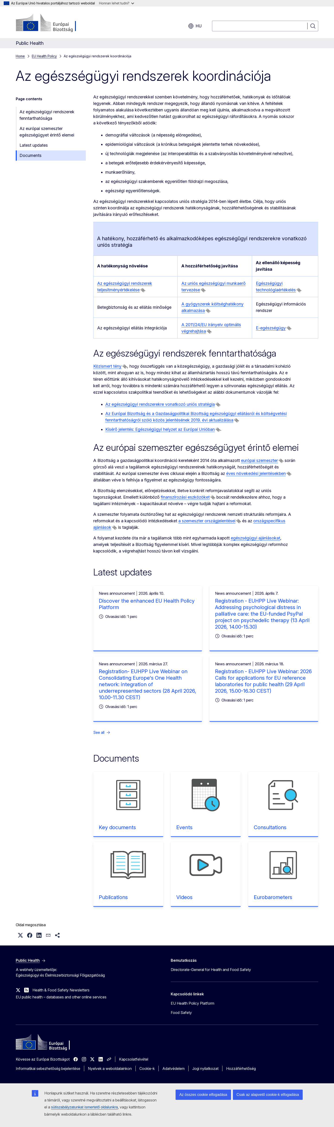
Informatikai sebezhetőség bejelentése (48, 1068)
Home (20, 56)
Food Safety (181, 1012)
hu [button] (195, 26)
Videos (184, 897)
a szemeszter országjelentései (206, 520)
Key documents (117, 827)
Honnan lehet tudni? (116, 3)
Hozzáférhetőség (241, 1068)
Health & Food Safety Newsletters (61, 990)
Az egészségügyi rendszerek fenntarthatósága (46, 115)
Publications (113, 897)
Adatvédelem (173, 1068)
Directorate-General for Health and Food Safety (211, 969)
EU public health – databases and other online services (61, 997)
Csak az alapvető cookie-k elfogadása (268, 1095)
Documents (30, 155)
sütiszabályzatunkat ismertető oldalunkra (84, 1107)
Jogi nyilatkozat (205, 1068)
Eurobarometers (273, 897)
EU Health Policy (44, 56)
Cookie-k (147, 1068)
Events (184, 827)
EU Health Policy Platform (192, 1003)
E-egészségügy (271, 327)
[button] (20, 935)
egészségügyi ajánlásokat (255, 538)
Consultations (270, 827)
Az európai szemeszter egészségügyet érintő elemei (46, 131)
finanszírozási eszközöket (185, 497)
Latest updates (33, 145)
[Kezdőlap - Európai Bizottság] (53, 23)
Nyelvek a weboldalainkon (110, 1068)
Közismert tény (107, 366)
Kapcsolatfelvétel (133, 1059)
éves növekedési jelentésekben (256, 473)
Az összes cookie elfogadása (203, 1095)
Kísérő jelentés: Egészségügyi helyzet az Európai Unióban (160, 429)
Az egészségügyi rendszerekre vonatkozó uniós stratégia (160, 404)
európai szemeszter (259, 460)
